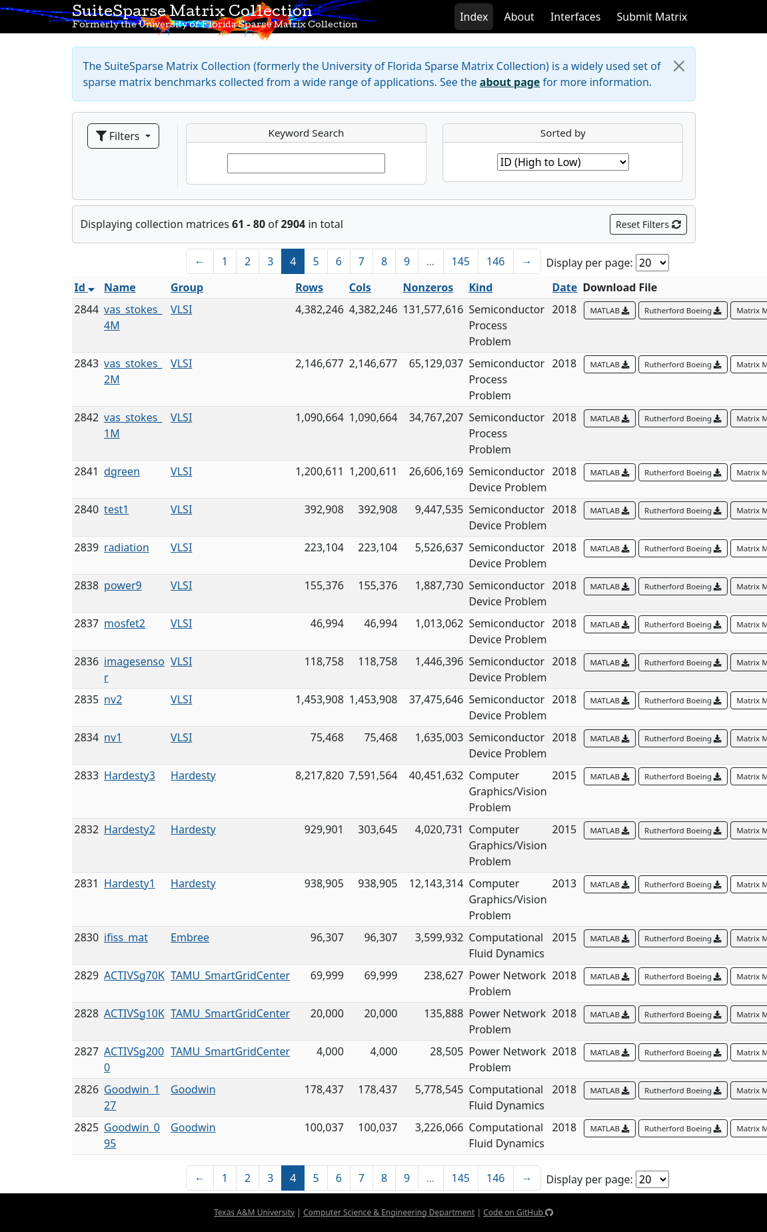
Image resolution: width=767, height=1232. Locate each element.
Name (120, 287)
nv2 (113, 699)
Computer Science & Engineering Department (388, 1212)
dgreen (122, 471)
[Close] (679, 66)
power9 (123, 585)
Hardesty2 (129, 829)
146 (495, 261)
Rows (309, 287)
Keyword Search (307, 132)
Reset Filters (648, 224)
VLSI (181, 309)
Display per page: (589, 262)
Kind (480, 287)
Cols (360, 287)
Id (85, 287)
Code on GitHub (518, 1212)
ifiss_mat (126, 937)
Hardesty (193, 775)
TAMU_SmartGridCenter (230, 975)
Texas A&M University (254, 1212)
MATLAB (610, 310)
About (519, 16)
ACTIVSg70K (134, 975)
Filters (119, 136)
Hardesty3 (129, 775)
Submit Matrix (651, 16)
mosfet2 (124, 623)
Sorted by (563, 132)
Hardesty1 (129, 883)
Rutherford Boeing (683, 310)
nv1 (113, 737)
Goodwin (193, 1089)
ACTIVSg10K (134, 1013)
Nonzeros (427, 287)
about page (510, 82)
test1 (116, 509)
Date (565, 287)
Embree (190, 937)
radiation (126, 547)
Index (474, 16)
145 (461, 261)
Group (187, 287)
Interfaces (575, 16)
